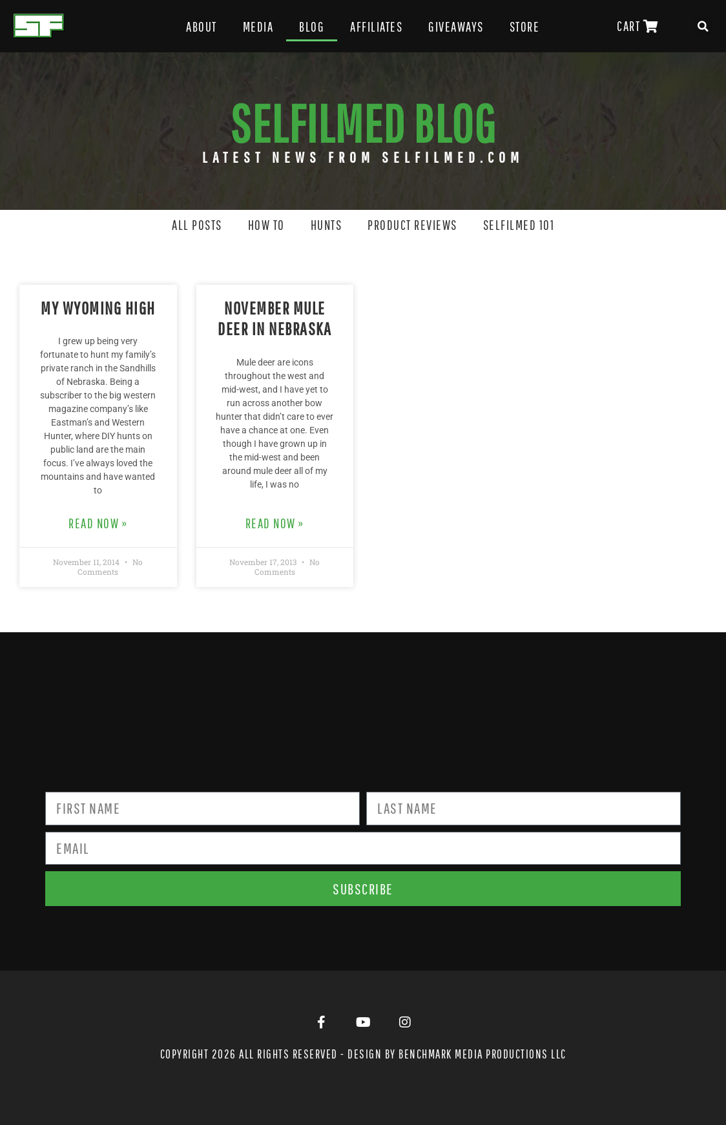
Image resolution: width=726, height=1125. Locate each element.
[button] (703, 26)
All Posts (197, 224)
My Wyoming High (98, 308)
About (201, 26)
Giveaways (456, 26)
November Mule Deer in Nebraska (274, 318)
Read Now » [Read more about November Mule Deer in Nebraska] (274, 523)
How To (266, 224)
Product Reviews (412, 224)
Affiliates (376, 26)
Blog (311, 26)
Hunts (326, 224)
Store (525, 26)
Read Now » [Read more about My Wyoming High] (97, 523)
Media (258, 26)
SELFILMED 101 (519, 224)
